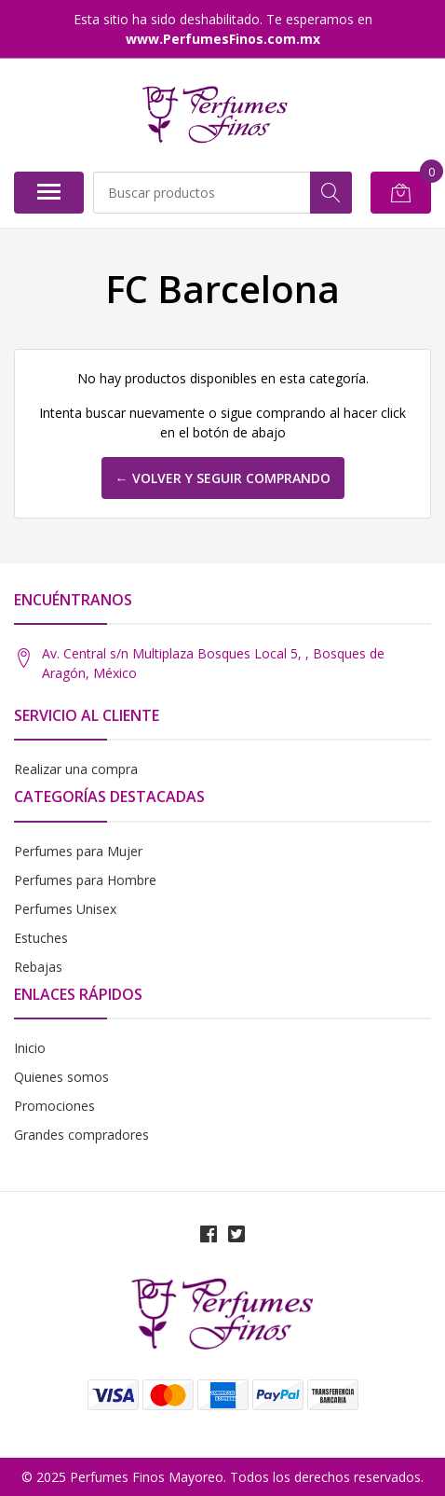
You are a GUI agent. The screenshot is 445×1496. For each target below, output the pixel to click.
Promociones (54, 1106)
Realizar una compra (76, 769)
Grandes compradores (81, 1134)
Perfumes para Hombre (85, 880)
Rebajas (38, 967)
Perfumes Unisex (65, 909)
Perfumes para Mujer (78, 851)
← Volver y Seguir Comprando (222, 478)
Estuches (41, 938)
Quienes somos (61, 1077)
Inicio (30, 1048)
